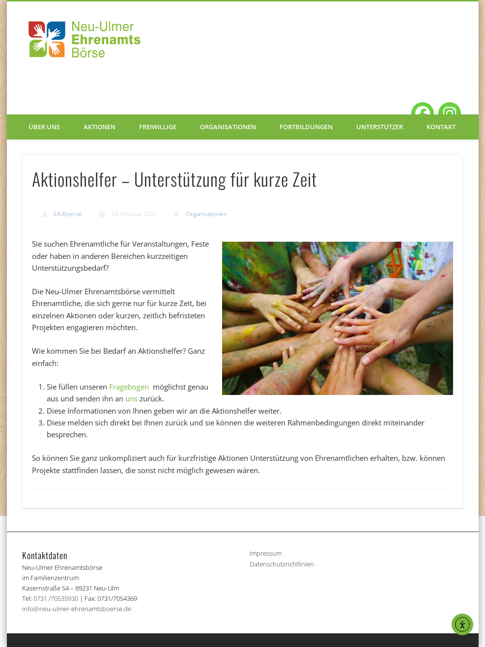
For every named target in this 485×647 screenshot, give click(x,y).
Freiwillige (157, 126)
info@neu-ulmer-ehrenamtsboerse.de (76, 608)
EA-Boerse (68, 214)
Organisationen (228, 126)
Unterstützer (379, 126)
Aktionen (99, 126)
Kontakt (441, 126)
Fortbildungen (306, 126)
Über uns (44, 126)
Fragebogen (130, 387)
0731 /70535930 (55, 598)
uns (131, 398)
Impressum (266, 553)
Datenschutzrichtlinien (282, 564)
